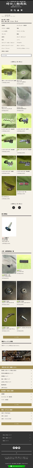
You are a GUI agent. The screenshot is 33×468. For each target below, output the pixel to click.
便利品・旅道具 (5, 51)
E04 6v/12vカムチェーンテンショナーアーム (8, 328)
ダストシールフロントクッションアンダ (7, 108)
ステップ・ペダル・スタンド (8, 42)
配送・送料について (18, 457)
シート (18, 39)
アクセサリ (19, 42)
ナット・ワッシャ (5, 48)
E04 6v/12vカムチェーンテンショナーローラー (23, 302)
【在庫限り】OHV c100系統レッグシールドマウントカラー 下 (5, 239)
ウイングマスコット (5, 196)
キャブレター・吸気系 (22, 25)
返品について (25, 457)
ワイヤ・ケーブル (21, 31)
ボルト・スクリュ (21, 45)
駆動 (18, 34)
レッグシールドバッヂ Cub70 (23, 129)
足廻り (3, 36)
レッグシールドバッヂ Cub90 (7, 171)
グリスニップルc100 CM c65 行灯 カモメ (21, 108)
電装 (18, 28)
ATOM (27, 458)
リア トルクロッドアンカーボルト (24, 328)
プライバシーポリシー (19, 458)
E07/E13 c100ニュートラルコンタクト (6, 276)
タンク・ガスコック (21, 36)
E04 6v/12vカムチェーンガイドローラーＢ (8, 302)
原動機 (3, 25)
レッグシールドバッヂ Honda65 (8, 149)
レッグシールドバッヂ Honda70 (8, 129)
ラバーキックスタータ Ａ (20, 271)
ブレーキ (4, 34)
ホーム (3, 16)
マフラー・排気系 (5, 28)
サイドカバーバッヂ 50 (21, 191)
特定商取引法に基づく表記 (9, 458)
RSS (24, 458)
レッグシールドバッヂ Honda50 (23, 171)
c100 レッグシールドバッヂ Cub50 (9, 80)
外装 (3, 39)
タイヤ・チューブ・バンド (7, 45)
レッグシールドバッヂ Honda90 (24, 150)
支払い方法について (11, 457)
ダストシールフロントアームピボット (21, 81)
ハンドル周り (5, 31)
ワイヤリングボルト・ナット (23, 48)
